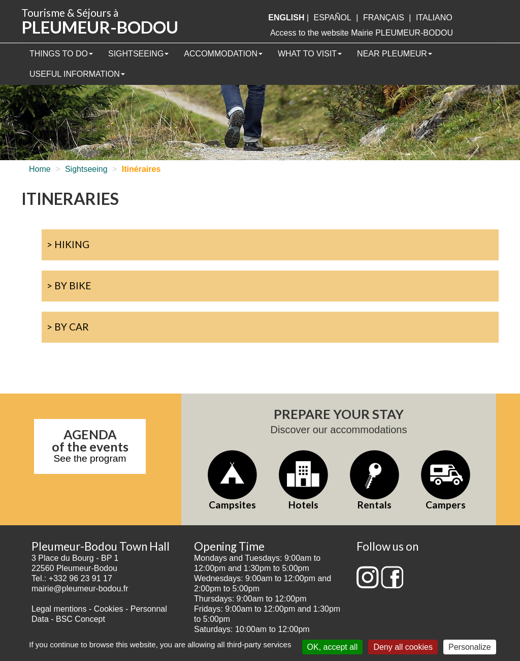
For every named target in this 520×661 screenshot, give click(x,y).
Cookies (108, 609)
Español (332, 17)
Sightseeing (138, 53)
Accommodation (223, 53)
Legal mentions (59, 609)
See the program (90, 458)
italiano (434, 17)
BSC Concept (80, 619)
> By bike (69, 285)
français (383, 17)
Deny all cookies (403, 647)
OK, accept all (332, 647)
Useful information (77, 74)
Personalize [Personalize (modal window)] (469, 647)
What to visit (310, 53)
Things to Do (61, 53)
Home (40, 169)
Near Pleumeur (394, 53)
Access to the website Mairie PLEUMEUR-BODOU (361, 32)
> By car (68, 327)
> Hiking (68, 244)
